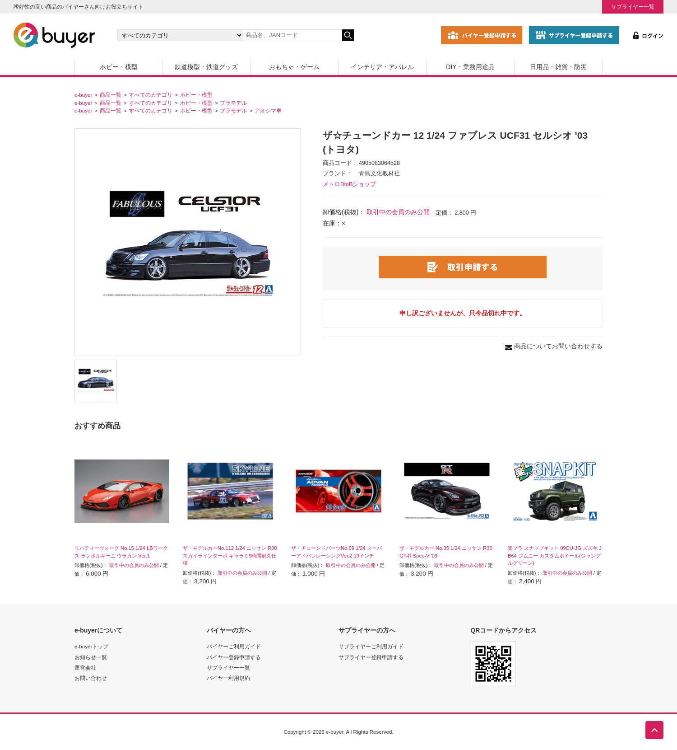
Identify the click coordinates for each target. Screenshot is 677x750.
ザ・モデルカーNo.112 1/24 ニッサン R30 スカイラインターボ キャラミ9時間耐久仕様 (230, 555)
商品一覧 (110, 95)
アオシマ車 (268, 110)
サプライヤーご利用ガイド (370, 646)
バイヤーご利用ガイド (234, 646)
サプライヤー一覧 (632, 6)
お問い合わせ (90, 678)
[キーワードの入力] (292, 35)
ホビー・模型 (119, 66)
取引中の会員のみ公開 (398, 212)
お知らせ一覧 (90, 657)
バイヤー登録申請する (234, 657)
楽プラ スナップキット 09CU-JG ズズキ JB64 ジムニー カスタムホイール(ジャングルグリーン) (555, 555)
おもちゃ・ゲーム (294, 66)
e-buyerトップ (91, 646)
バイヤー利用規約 (228, 678)
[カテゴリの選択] (180, 35)
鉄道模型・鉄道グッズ (206, 66)
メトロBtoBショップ (349, 184)
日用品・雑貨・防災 (558, 66)
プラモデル (233, 103)
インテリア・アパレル (382, 66)
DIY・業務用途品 (470, 66)
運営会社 (85, 667)
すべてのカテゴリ (150, 95)
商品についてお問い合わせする (558, 346)
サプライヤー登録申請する (370, 657)
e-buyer (83, 95)
